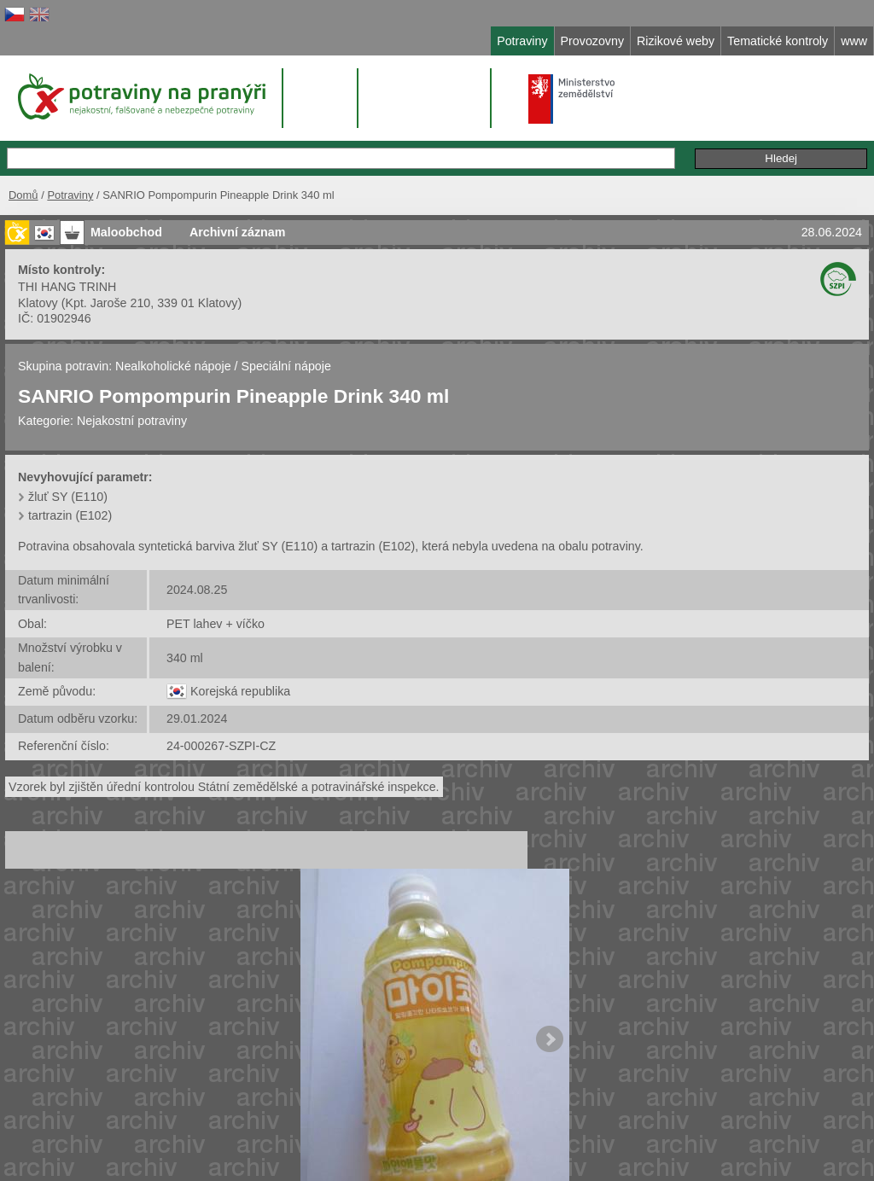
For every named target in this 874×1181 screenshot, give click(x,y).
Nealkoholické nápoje (172, 366)
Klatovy (38, 303)
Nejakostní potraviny (132, 421)
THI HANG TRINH (67, 287)
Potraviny (70, 195)
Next (549, 1039)
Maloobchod (126, 232)
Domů (23, 195)
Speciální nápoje (285, 366)
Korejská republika (240, 691)
